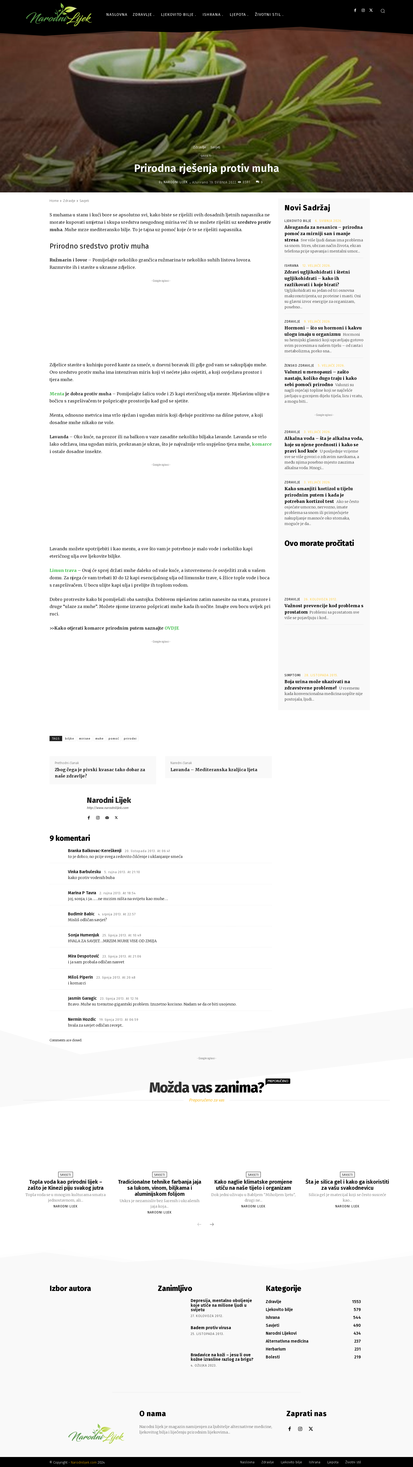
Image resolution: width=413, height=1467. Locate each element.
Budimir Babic (81, 913)
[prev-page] (199, 1224)
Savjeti (215, 147)
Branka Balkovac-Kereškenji (94, 850)
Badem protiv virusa (211, 1326)
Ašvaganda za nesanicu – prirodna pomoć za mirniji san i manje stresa (323, 233)
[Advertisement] (161, 320)
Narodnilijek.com (84, 1462)
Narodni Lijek (176, 182)
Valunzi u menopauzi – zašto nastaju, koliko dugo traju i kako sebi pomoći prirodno (320, 378)
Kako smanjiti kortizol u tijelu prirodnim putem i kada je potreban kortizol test (318, 495)
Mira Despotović (83, 956)
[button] (383, 11)
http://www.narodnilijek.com (107, 808)
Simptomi (292, 675)
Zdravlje (199, 147)
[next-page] (211, 1224)
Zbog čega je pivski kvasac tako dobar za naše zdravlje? (100, 773)
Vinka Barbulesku (84, 871)
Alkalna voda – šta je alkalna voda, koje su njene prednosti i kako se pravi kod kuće (323, 445)
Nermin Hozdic (82, 1019)
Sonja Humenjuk (83, 934)
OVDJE (172, 628)
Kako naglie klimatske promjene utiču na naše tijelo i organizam (253, 1185)
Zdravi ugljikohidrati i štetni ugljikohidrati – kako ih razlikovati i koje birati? (317, 278)
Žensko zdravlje (299, 365)
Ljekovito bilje (297, 220)
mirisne (85, 738)
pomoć (114, 738)
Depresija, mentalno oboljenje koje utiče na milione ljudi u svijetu (221, 1304)
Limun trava (63, 570)
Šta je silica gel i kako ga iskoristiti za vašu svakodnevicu (347, 1185)
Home (54, 200)
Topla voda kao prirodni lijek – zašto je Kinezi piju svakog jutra (66, 1185)
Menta (57, 393)
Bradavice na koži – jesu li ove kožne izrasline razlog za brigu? (222, 1356)
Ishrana (291, 265)
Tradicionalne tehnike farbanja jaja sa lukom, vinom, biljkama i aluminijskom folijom (159, 1188)
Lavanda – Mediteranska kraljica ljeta (213, 769)
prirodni (130, 738)
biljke (69, 738)
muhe (99, 738)
